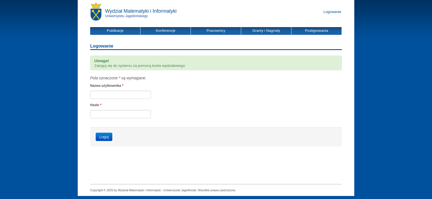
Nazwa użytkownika (106, 86)
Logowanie (332, 12)
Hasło (96, 105)
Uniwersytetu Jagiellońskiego (126, 16)
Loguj (104, 137)
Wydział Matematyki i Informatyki (141, 11)
